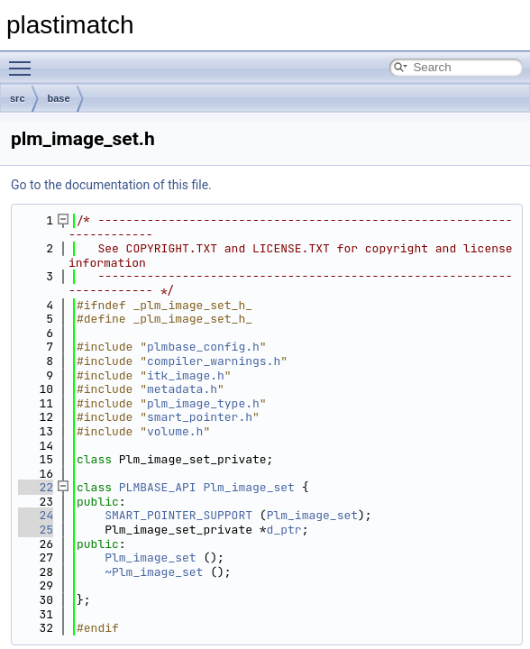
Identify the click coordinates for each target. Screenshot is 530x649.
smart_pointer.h (199, 417)
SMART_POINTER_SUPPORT (178, 515)
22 (35, 487)
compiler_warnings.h (213, 361)
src (17, 98)
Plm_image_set (248, 487)
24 (35, 515)
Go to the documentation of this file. (111, 185)
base (59, 98)
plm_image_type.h (203, 403)
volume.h (175, 431)
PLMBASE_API (157, 487)
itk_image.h (185, 375)
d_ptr (284, 529)
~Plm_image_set (154, 572)
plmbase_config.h (203, 346)
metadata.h (182, 389)
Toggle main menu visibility (24, 60)
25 (35, 529)
